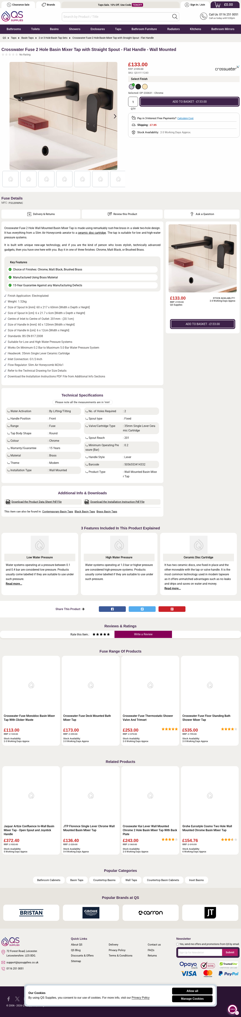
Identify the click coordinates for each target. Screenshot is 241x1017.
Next (113, 116)
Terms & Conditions (120, 955)
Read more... (14, 583)
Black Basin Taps (85, 511)
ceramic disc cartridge (92, 232)
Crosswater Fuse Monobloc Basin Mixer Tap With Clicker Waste (29, 718)
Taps (118, 29)
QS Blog (76, 950)
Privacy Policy (117, 950)
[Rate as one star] (94, 635)
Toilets (35, 29)
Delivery (113, 944)
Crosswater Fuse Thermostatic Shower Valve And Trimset (148, 718)
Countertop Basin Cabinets (163, 880)
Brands (48, 5)
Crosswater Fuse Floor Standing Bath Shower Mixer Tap (206, 718)
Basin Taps (76, 880)
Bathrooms (14, 29)
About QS (76, 944)
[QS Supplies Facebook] (8, 998)
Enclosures (98, 29)
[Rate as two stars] (95, 635)
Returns (152, 955)
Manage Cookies (192, 998)
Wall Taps (131, 880)
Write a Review (143, 634)
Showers (74, 29)
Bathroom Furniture (144, 29)
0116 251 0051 (12, 969)
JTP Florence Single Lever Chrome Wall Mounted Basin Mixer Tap (89, 828)
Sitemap (76, 961)
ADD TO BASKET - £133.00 (190, 101)
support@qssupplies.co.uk (19, 962)
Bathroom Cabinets (48, 880)
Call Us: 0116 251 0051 (223, 14)
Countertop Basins (104, 880)
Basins (54, 29)
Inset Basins (196, 880)
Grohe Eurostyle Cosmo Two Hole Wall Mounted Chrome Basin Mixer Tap (207, 828)
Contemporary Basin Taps (57, 511)
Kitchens (195, 29)
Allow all (192, 991)
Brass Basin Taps (107, 511)
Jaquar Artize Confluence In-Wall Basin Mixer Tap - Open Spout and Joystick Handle (29, 830)
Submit (230, 952)
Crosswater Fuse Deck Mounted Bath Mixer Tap (87, 718)
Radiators (173, 29)
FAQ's (151, 950)
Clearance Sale (18, 5)
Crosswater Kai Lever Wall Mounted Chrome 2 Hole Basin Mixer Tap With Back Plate (150, 830)
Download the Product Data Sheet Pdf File (34, 502)
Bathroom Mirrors (222, 29)
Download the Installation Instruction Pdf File (114, 502)
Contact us (154, 944)
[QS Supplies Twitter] (17, 998)
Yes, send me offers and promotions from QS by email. (210, 944)
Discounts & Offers (82, 955)
